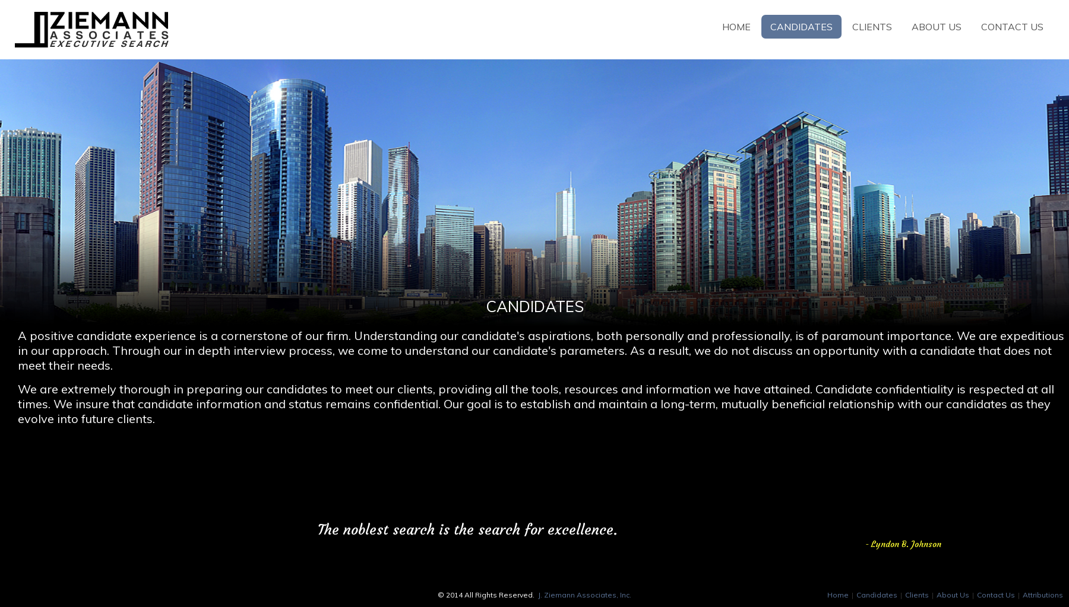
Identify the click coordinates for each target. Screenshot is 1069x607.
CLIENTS (872, 27)
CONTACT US (1012, 27)
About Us (953, 594)
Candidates (876, 594)
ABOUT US (937, 27)
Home (838, 594)
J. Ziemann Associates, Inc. (584, 594)
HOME (736, 27)
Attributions (1043, 594)
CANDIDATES (801, 27)
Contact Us (996, 594)
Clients (917, 594)
